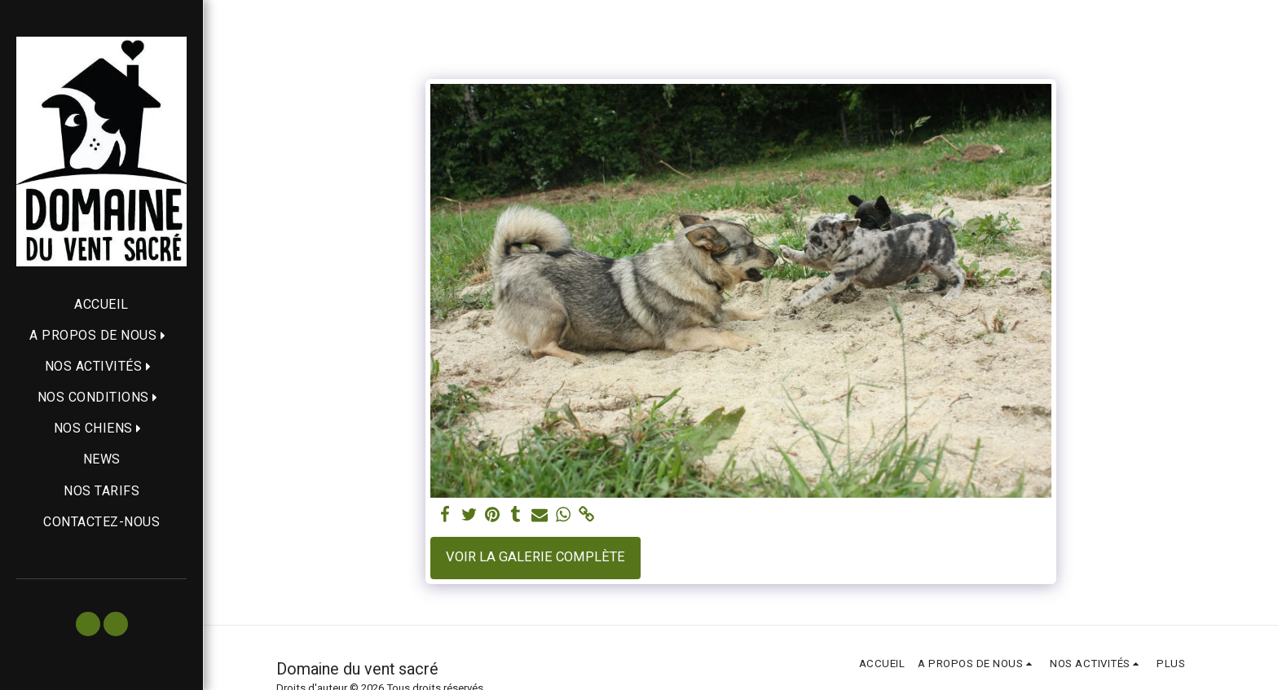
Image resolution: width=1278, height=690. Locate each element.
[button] (101, 335)
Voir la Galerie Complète (535, 557)
